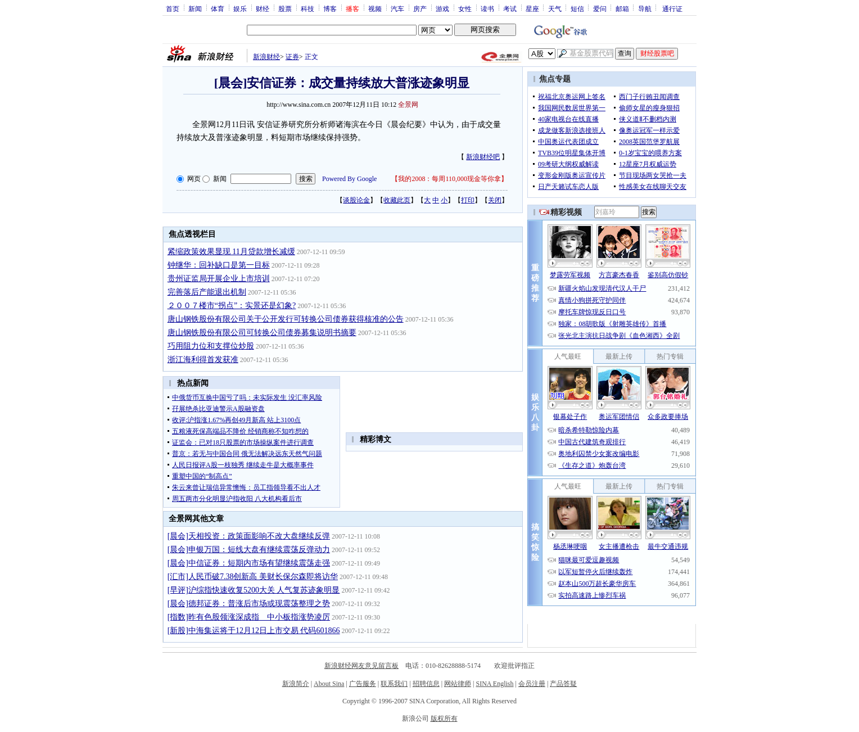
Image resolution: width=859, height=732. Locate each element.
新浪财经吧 (483, 157)
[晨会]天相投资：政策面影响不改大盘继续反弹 (249, 536)
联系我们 (394, 684)
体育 (217, 8)
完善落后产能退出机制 (207, 292)
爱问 (600, 8)
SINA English (494, 684)
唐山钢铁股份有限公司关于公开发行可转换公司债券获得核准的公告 (286, 319)
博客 (330, 8)
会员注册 (531, 684)
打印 (467, 200)
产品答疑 (563, 684)
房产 (420, 8)
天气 (555, 8)
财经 (262, 8)
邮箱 (622, 8)
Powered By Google (349, 179)
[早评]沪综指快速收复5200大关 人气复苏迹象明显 (254, 590)
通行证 (672, 8)
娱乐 (240, 8)
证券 (292, 57)
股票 (285, 8)
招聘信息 (426, 684)
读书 (487, 8)
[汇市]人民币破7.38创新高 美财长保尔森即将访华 (253, 576)
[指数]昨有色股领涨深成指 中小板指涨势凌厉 (249, 617)
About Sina (329, 684)
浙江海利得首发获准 (203, 359)
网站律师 (457, 684)
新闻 (195, 8)
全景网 (408, 105)
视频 (375, 8)
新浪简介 (295, 684)
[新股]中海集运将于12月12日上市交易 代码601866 (254, 630)
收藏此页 (396, 200)
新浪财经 (266, 57)
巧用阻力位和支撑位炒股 (211, 346)
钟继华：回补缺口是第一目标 (219, 265)
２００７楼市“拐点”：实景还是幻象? (232, 305)
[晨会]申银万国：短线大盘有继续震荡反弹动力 (249, 549)
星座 (532, 8)
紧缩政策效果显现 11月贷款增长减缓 (231, 251)
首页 (172, 8)
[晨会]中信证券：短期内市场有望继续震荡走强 (249, 563)
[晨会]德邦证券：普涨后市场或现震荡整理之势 (249, 603)
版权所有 (444, 718)
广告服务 (362, 684)
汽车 (397, 8)
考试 (510, 8)
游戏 (442, 8)
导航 (645, 8)
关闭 (494, 200)
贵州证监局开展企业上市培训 (219, 278)
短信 (577, 8)
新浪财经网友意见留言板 (361, 666)
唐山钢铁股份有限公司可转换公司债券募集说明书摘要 (262, 332)
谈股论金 (356, 200)
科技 (307, 8)
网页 (194, 179)
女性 (465, 8)
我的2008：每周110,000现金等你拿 (449, 179)
